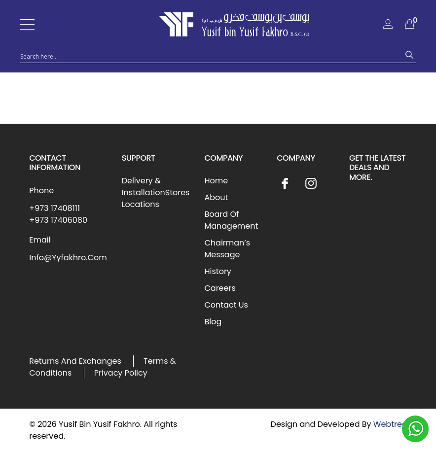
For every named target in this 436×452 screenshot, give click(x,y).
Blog (212, 321)
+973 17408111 (54, 208)
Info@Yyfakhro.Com (68, 257)
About (216, 197)
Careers (219, 288)
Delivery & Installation (143, 186)
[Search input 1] (209, 55)
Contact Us (226, 305)
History (217, 271)
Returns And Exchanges (75, 361)
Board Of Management (231, 220)
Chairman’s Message (227, 248)
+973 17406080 (58, 220)
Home (216, 180)
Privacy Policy (120, 373)
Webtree (390, 424)
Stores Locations (156, 198)
